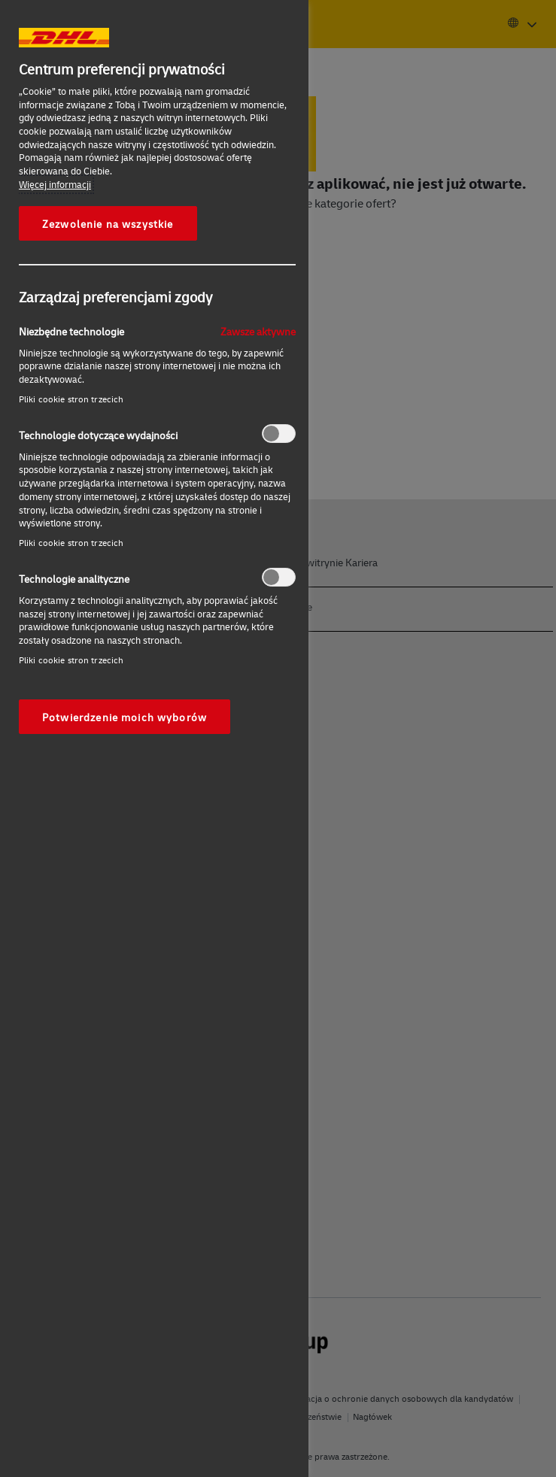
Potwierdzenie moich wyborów (124, 716)
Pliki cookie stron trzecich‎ (71, 399)
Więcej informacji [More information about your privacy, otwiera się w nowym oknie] (55, 184)
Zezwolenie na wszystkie (108, 223)
